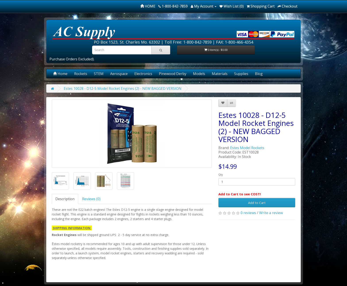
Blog (259, 73)
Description (65, 198)
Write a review (271, 212)
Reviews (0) (91, 198)
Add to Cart (257, 202)
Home (60, 73)
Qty (220, 175)
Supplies (241, 73)
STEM (99, 73)
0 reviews (248, 212)
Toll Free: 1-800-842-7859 (188, 42)
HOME (147, 6)
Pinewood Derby (172, 73)
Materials (219, 73)
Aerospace (119, 73)
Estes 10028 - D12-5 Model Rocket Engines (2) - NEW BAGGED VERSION (122, 88)
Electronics (143, 73)
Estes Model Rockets (247, 147)
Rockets (80, 73)
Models (199, 73)
